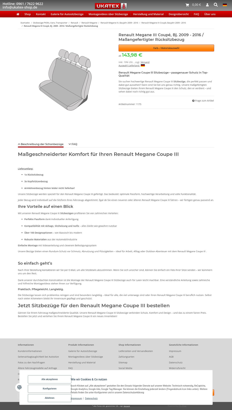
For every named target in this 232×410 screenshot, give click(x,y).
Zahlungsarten (126, 356)
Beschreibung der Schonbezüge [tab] (41, 144)
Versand (145, 62)
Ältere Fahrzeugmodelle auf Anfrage (37, 368)
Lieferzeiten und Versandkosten (136, 351)
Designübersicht (179, 14)
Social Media (125, 368)
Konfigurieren (52, 390)
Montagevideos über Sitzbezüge (108, 14)
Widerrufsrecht (177, 368)
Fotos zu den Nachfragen (31, 362)
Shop (27, 14)
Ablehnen (52, 398)
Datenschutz (94, 400)
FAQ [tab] (74, 144)
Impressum (79, 400)
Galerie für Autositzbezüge (67, 14)
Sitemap (123, 362)
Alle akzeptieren (52, 382)
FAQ (196, 14)
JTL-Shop (182, 406)
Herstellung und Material (148, 14)
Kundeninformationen (30, 351)
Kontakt (41, 14)
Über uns (210, 14)
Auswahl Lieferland (132, 65)
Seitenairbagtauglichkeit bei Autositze (38, 356)
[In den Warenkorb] (20, 31)
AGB (171, 356)
